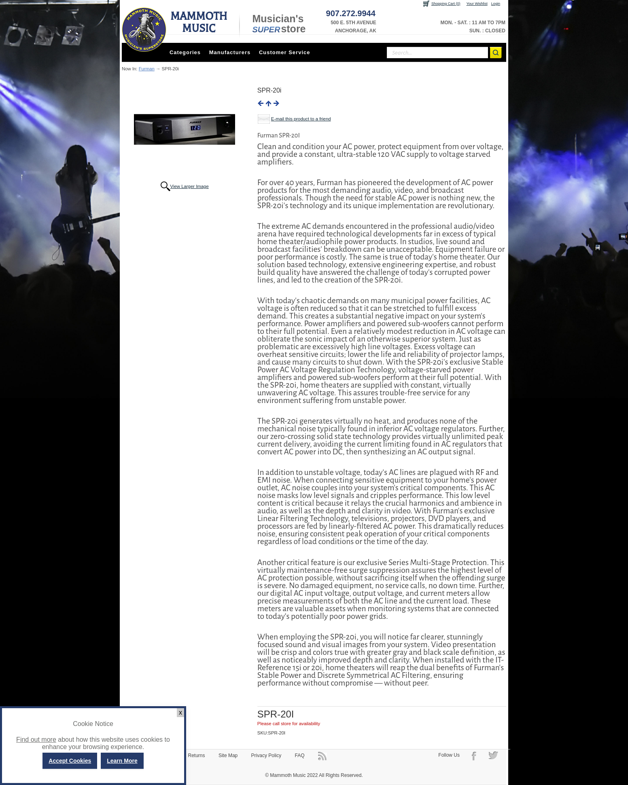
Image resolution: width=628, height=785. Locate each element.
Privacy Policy (266, 755)
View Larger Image (189, 186)
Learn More (122, 761)
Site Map (228, 755)
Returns (196, 755)
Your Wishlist (477, 4)
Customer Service (284, 52)
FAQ (300, 755)
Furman (147, 68)
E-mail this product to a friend (301, 118)
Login (495, 4)
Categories (185, 52)
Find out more (36, 739)
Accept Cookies (70, 761)
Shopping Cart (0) (445, 4)
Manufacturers (230, 52)
